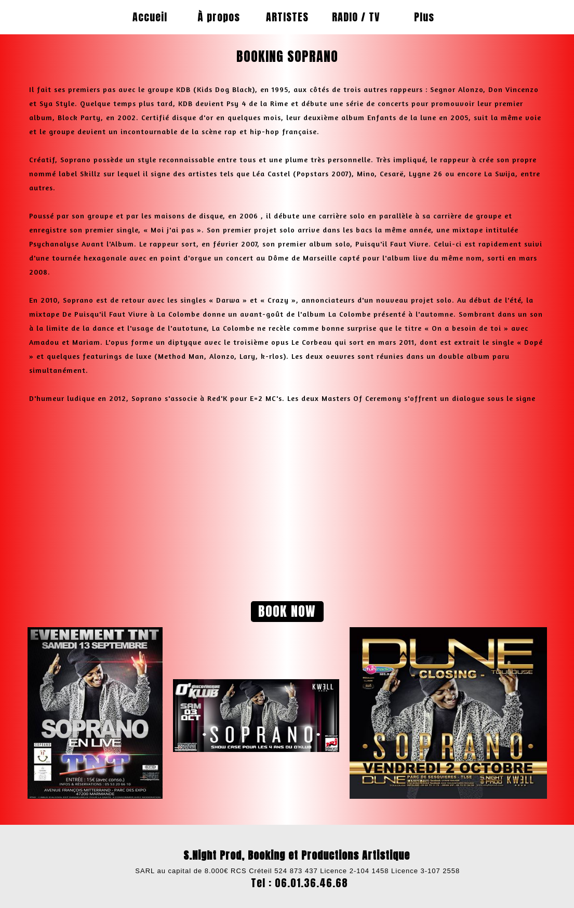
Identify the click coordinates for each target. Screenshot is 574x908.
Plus (424, 17)
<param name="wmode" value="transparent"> (163, 500)
